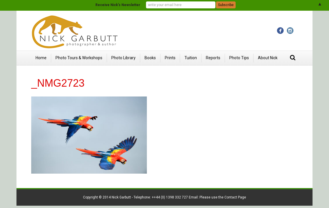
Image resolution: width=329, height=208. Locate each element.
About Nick (268, 57)
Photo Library (123, 57)
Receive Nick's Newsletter (117, 5)
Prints (170, 57)
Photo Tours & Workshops (79, 57)
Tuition (190, 57)
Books (150, 57)
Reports (213, 57)
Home (41, 57)
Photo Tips (239, 57)
